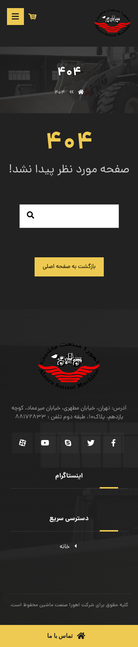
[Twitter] (91, 443)
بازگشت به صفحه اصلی (69, 266)
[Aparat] (22, 443)
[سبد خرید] (32, 16)
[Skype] (68, 443)
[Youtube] (45, 443)
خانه (69, 547)
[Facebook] (113, 443)
